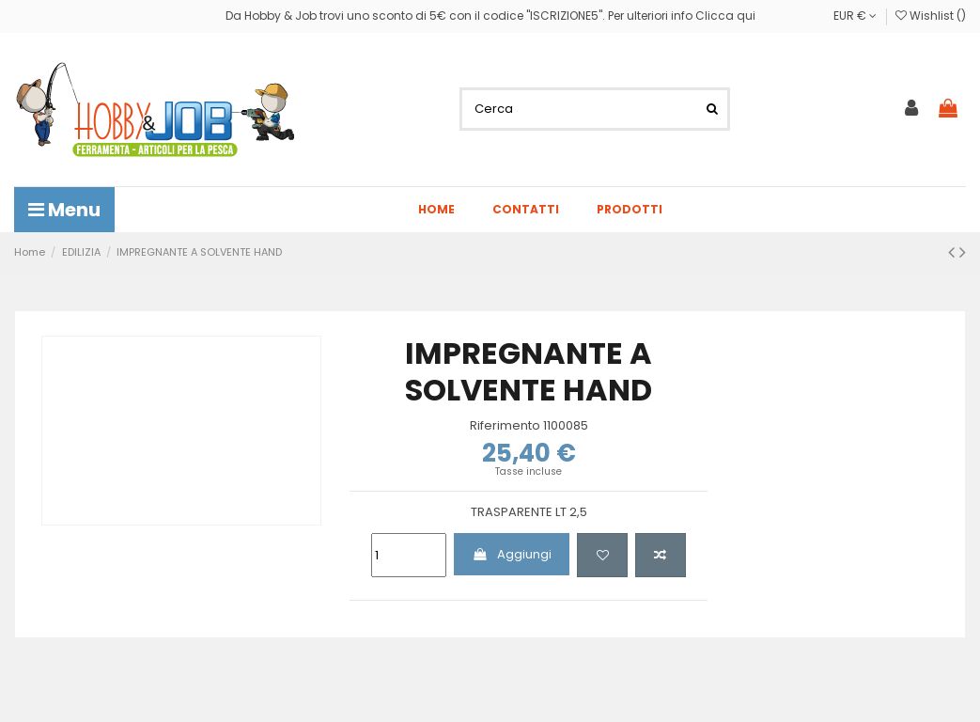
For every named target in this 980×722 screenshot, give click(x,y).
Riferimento (505, 425)
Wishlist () (930, 16)
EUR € (855, 16)
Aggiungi (512, 554)
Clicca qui (725, 16)
